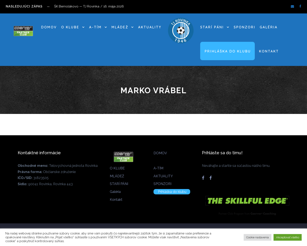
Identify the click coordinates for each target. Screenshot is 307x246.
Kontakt (269, 51)
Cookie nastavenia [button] (257, 237)
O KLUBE (70, 27)
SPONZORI (244, 27)
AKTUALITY (149, 27)
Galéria (269, 27)
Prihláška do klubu (228, 51)
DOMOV (49, 27)
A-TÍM (95, 27)
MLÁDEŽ (120, 27)
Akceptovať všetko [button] (287, 237)
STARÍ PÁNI (212, 27)
